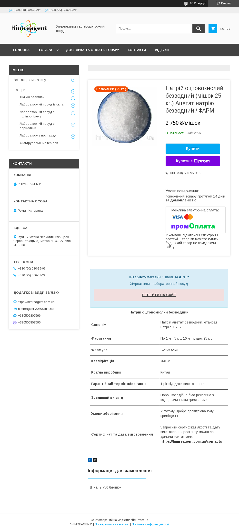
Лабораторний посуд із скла (41, 104)
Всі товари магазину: (30, 80)
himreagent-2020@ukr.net (36, 309)
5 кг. (177, 338)
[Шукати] (198, 28)
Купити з (192, 161)
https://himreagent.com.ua (36, 301)
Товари (45, 50)
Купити (193, 148)
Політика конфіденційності (150, 524)
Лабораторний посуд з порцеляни (37, 126)
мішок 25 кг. (202, 338)
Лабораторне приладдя (38, 135)
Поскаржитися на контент (112, 524)
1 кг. (169, 338)
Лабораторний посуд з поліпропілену (37, 114)
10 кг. (187, 338)
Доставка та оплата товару (92, 50)
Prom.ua (142, 520)
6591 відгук (198, 3)
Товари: (20, 90)
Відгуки (162, 50)
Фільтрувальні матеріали (39, 143)
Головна (21, 50)
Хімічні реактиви (32, 97)
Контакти (137, 50)
